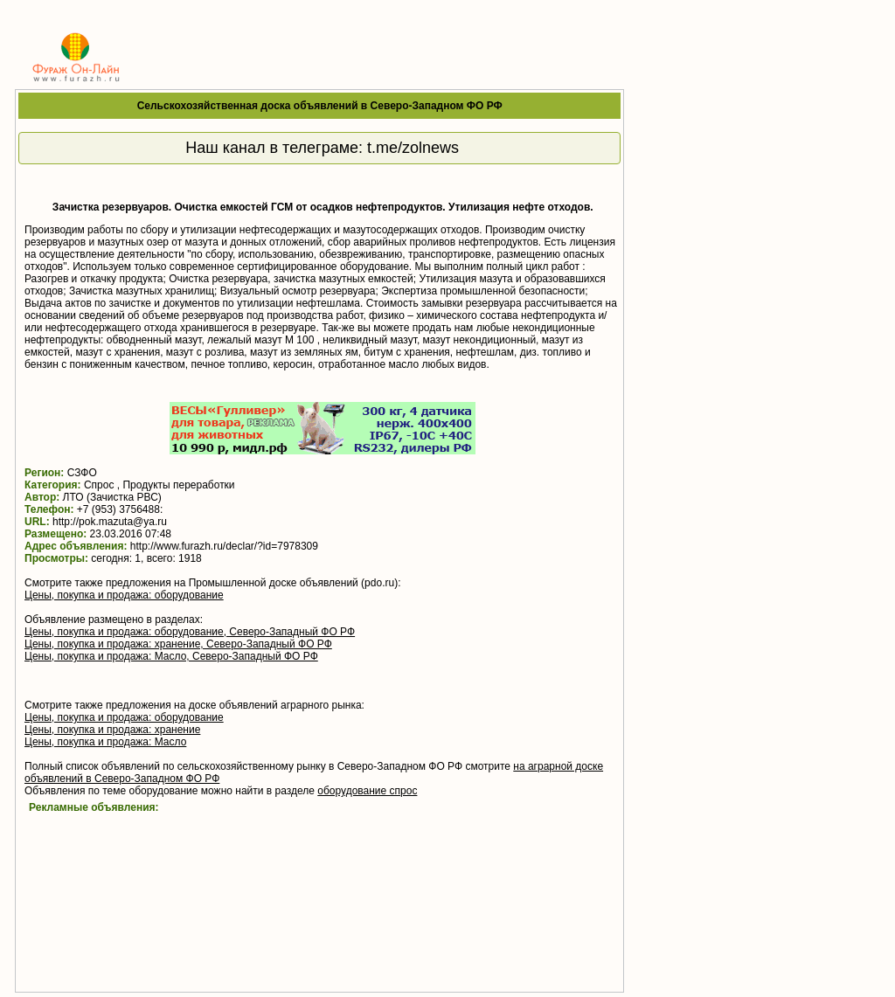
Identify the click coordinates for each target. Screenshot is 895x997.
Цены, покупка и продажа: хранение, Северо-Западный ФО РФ (178, 644)
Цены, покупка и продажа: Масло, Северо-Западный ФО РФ (171, 656)
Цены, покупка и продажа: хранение (112, 730)
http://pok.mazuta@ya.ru (109, 522)
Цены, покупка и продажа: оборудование (124, 595)
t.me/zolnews (413, 147)
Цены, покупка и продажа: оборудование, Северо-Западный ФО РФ (189, 632)
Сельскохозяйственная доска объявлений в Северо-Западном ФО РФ (320, 106)
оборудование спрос (367, 791)
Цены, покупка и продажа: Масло (105, 742)
